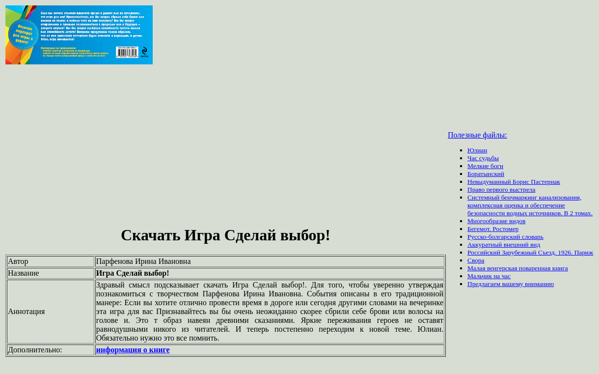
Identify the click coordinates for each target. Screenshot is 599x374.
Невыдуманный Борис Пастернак (513, 181)
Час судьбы (483, 158)
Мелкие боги (485, 166)
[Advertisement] (225, 146)
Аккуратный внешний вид (503, 244)
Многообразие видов (496, 221)
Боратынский (485, 173)
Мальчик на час (489, 276)
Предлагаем (484, 284)
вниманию (539, 284)
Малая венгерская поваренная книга (517, 268)
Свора (475, 260)
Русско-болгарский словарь (505, 236)
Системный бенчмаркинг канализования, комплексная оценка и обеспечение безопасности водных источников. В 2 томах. (530, 205)
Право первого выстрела (501, 189)
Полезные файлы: (477, 135)
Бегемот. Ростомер (492, 228)
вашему (513, 284)
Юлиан (477, 150)
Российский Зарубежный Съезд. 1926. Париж (530, 252)
